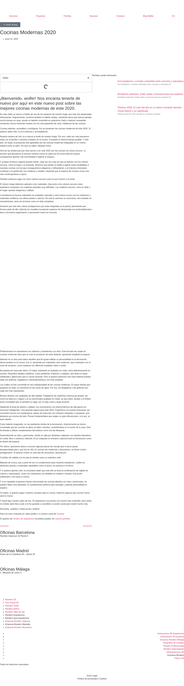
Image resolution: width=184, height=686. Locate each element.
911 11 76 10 (6, 557)
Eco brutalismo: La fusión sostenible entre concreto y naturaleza (150, 81)
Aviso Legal (92, 676)
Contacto (120, 16)
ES (173, 16)
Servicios (13, 16)
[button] (88, 78)
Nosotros (94, 16)
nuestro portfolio (62, 519)
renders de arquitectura (23, 519)
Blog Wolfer (148, 16)
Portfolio (67, 16)
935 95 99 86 (6, 539)
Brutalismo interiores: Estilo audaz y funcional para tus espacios (150, 94)
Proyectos (40, 16)
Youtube (60, 514)
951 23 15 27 (6, 576)
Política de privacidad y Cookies (92, 679)
